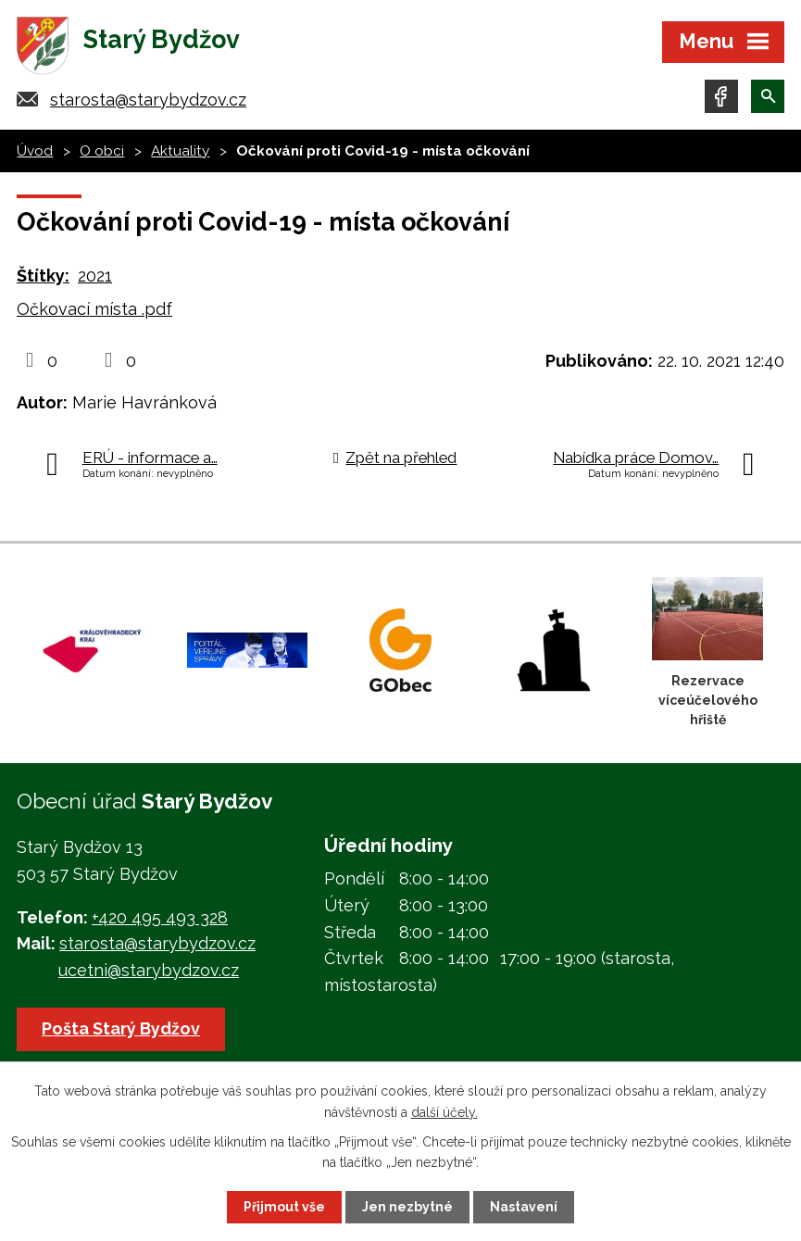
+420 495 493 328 (160, 917)
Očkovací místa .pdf (94, 309)
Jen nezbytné (407, 1206)
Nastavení (523, 1206)
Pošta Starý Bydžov (121, 1028)
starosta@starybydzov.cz (148, 99)
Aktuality (180, 151)
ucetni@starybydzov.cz (148, 970)
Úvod (35, 151)
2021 (95, 275)
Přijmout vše (284, 1206)
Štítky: (43, 275)
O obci (102, 151)
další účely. (444, 1111)
